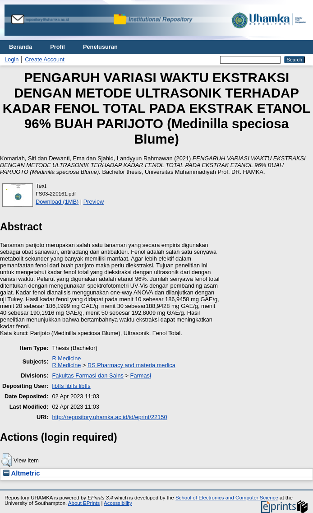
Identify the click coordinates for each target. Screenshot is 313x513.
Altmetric (21, 473)
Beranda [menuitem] (20, 46)
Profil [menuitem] (57, 46)
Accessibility (118, 503)
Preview (93, 201)
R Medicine (66, 358)
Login (11, 59)
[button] (6, 460)
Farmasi (140, 375)
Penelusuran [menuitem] (100, 46)
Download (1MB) (57, 201)
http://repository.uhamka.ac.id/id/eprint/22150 (109, 417)
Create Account (44, 59)
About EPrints (84, 503)
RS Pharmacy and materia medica (131, 365)
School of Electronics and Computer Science (226, 497)
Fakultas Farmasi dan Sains (88, 375)
